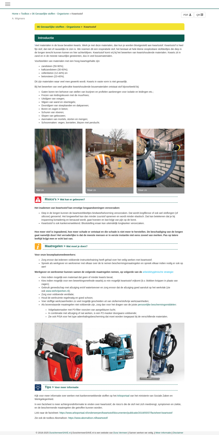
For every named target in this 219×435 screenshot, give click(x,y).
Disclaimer (178, 432)
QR (199, 15)
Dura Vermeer (120, 432)
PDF (187, 15)
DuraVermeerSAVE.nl (60, 432)
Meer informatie (163, 432)
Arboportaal (123, 395)
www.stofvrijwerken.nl (57, 291)
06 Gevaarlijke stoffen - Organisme (50, 13)
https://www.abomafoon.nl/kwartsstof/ (88, 418)
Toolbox (25, 13)
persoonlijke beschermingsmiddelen (157, 304)
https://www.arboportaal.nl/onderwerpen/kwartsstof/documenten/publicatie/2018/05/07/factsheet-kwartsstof (116, 412)
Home (15, 13)
